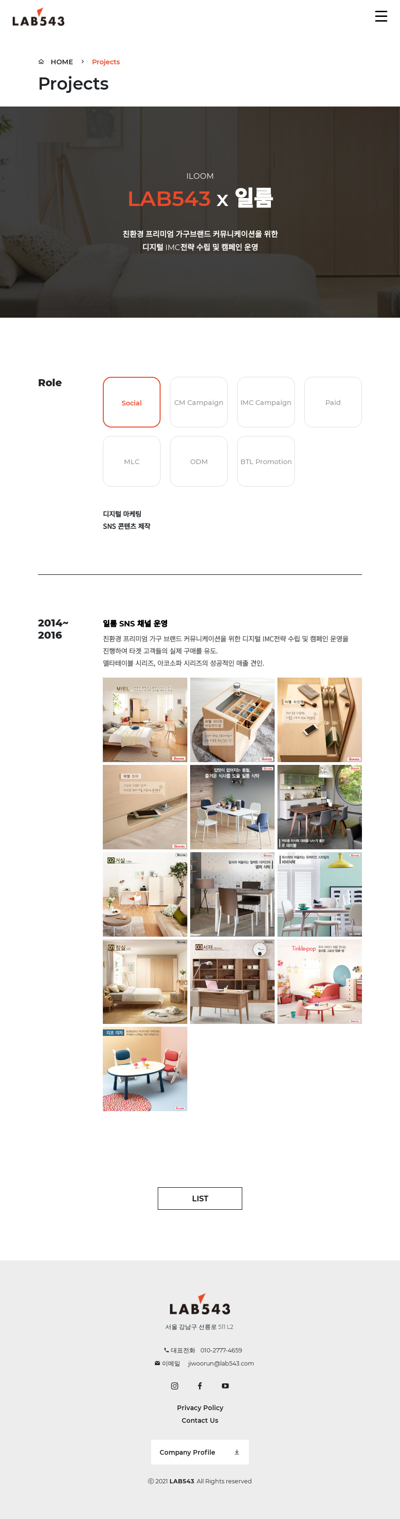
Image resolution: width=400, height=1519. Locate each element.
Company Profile (200, 1452)
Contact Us (200, 1420)
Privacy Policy (200, 1408)
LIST (200, 1198)
